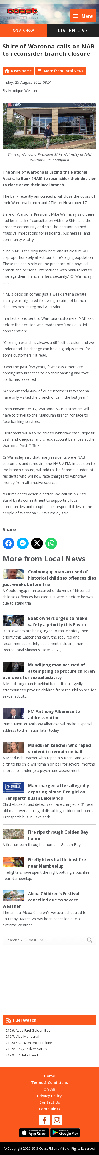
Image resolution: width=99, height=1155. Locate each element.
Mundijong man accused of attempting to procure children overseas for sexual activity (49, 671)
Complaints (49, 1108)
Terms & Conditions (49, 1082)
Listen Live (73, 30)
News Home (21, 70)
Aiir (62, 1148)
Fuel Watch (24, 1020)
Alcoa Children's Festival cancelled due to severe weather (41, 900)
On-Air (49, 1089)
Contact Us (49, 1102)
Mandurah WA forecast (49, 1004)
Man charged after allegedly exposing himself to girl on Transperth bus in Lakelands (46, 792)
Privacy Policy (49, 1095)
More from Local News (63, 70)
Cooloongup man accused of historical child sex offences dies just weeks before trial (49, 578)
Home (49, 1075)
